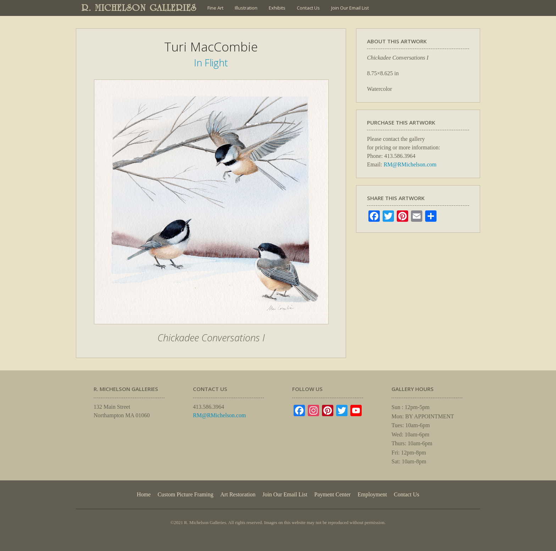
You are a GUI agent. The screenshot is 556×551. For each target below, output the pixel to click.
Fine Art (215, 8)
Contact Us (308, 8)
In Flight (211, 62)
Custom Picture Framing (185, 494)
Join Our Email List (350, 8)
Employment (372, 494)
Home (144, 494)
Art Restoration (237, 494)
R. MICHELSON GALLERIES (139, 8)
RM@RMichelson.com (410, 164)
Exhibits (277, 8)
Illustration (246, 8)
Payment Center (332, 494)
